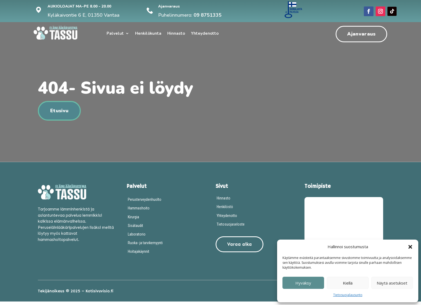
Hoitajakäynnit (138, 255)
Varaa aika (238, 247)
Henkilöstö (225, 210)
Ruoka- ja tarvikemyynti (145, 246)
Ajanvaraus (361, 34)
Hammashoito (139, 211)
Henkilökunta (148, 33)
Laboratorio (137, 238)
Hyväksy (303, 283)
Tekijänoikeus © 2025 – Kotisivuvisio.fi (75, 294)
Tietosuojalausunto (347, 295)
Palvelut (115, 33)
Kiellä (348, 283)
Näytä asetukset (392, 283)
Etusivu (59, 114)
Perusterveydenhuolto (144, 203)
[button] (410, 247)
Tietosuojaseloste (231, 228)
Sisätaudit (135, 229)
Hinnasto (176, 33)
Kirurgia (133, 220)
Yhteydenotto (205, 33)
